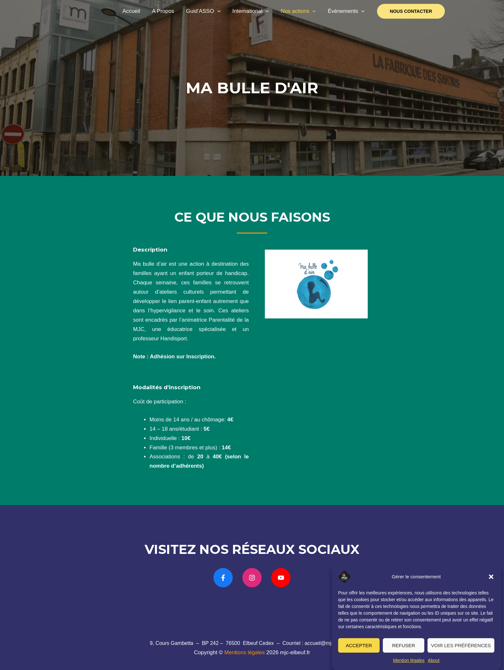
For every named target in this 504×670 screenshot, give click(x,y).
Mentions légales (244, 652)
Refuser (403, 648)
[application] (220, 11)
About (434, 662)
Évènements (346, 11)
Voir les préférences (461, 648)
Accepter (359, 648)
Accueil (136, 11)
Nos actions (299, 11)
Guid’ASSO (206, 11)
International (253, 11)
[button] (491, 579)
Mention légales (409, 662)
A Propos (167, 11)
